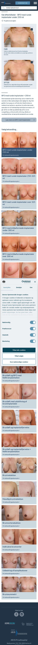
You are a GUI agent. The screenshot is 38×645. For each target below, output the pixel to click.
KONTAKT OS (22, 3)
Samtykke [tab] (6, 287)
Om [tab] (31, 287)
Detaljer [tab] (19, 287)
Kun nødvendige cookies (19, 362)
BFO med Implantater (20, 120)
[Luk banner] (35, 282)
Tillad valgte (19, 356)
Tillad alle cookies (18, 350)
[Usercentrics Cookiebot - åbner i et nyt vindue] (23, 281)
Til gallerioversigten (9, 21)
